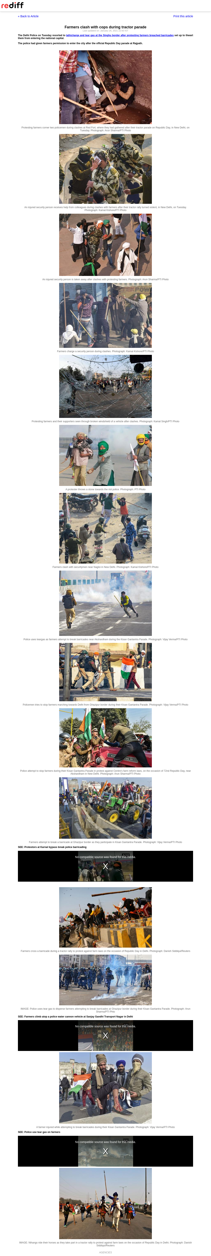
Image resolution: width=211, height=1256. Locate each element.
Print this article (183, 16)
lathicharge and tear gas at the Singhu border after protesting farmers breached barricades (120, 35)
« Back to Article (28, 16)
